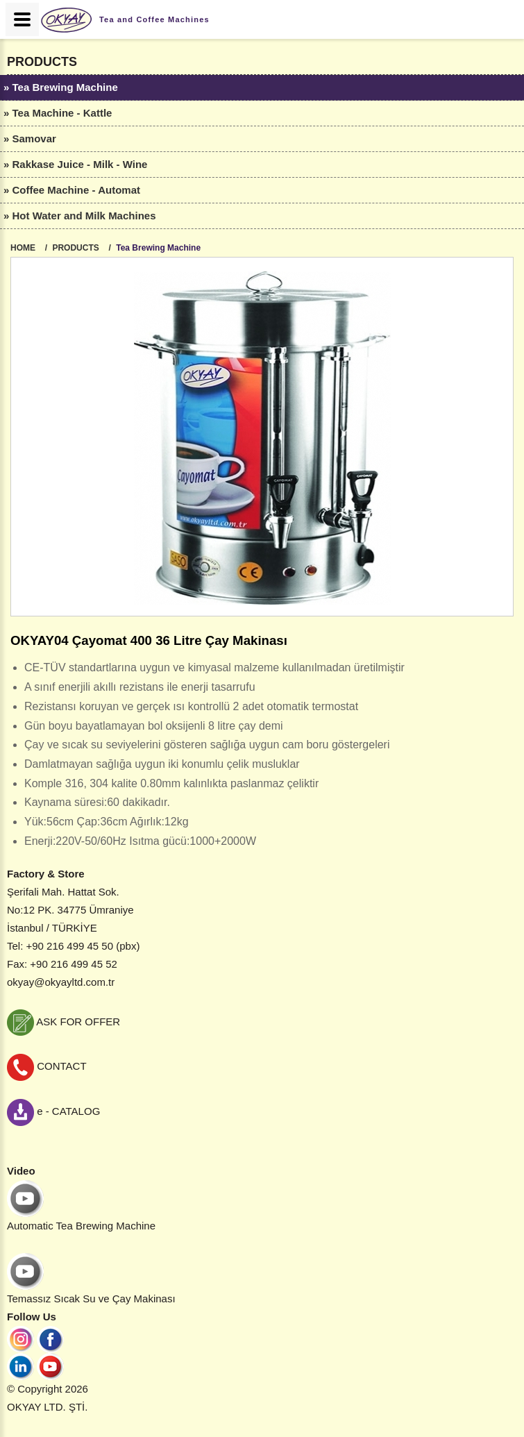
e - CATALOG (53, 1111)
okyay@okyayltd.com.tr (61, 982)
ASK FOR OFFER (63, 1021)
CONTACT (47, 1066)
